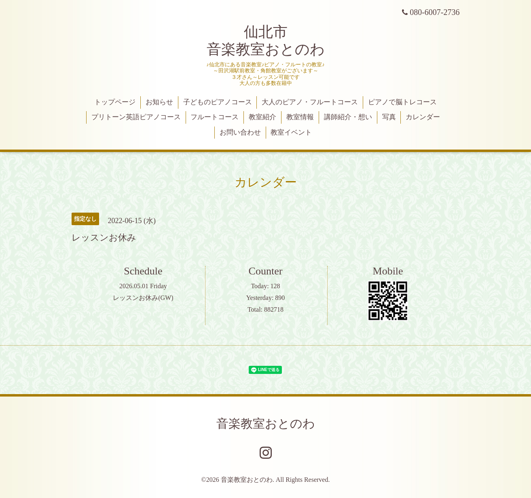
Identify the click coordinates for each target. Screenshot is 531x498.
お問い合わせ (240, 132)
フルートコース (214, 117)
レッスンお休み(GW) (143, 297)
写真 (389, 117)
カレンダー (423, 117)
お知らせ (159, 102)
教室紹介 (262, 117)
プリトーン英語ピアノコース (136, 117)
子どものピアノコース (217, 102)
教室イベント (291, 132)
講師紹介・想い (348, 117)
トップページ (114, 102)
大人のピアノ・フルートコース (310, 102)
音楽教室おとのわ (265, 423)
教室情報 (300, 117)
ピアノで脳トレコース (402, 102)
